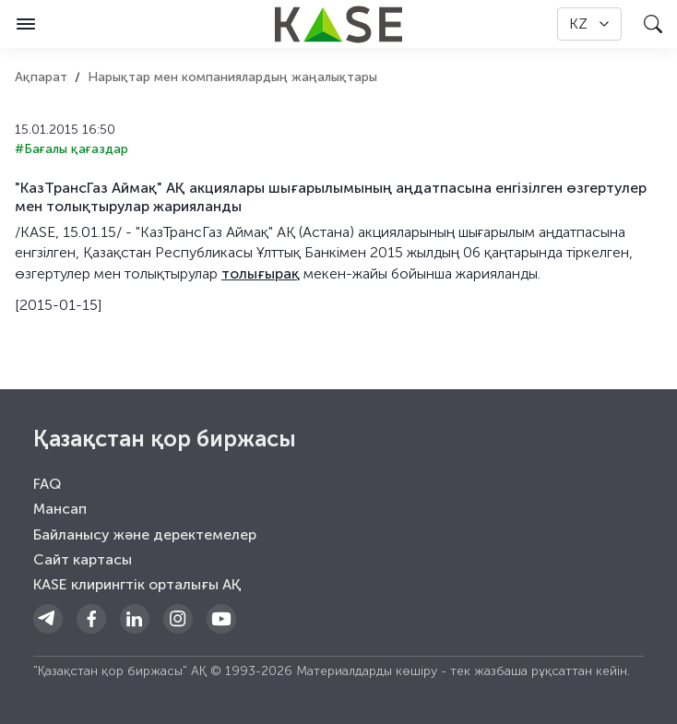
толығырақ (260, 273)
